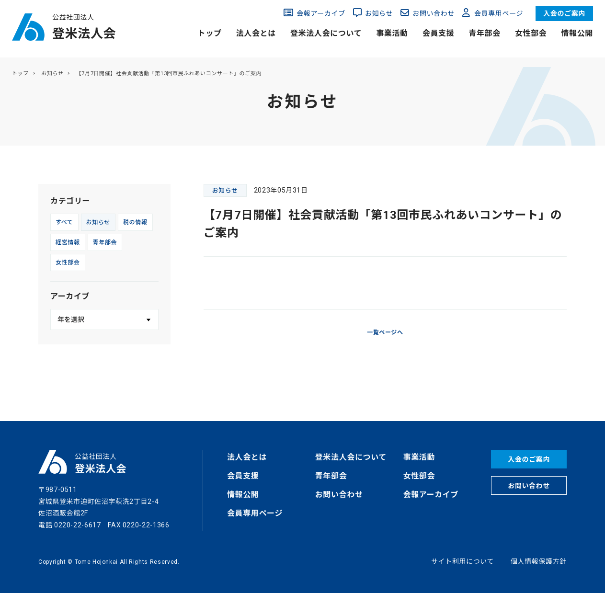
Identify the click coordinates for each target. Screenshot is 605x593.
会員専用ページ (498, 13)
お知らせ (379, 13)
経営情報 (68, 242)
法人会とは (256, 33)
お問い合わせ (433, 13)
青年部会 (484, 33)
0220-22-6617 (77, 525)
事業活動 (392, 33)
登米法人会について (326, 33)
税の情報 (135, 222)
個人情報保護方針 (539, 561)
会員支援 (438, 33)
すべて (64, 222)
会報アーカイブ (321, 13)
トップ (210, 33)
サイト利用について (462, 561)
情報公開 (577, 33)
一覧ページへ (385, 332)
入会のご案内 (564, 13)
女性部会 (531, 33)
